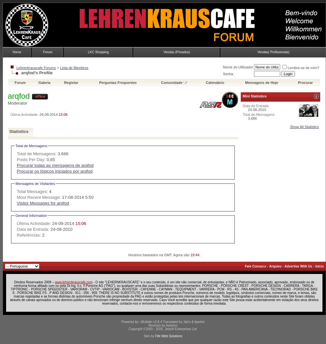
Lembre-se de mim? (300, 68)
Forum (47, 52)
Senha (228, 74)
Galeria (44, 83)
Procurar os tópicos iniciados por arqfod (55, 171)
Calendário (215, 83)
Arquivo (275, 266)
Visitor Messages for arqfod (43, 203)
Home (17, 52)
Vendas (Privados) (177, 52)
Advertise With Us (298, 266)
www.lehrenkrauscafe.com (74, 282)
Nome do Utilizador (238, 67)
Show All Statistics (304, 127)
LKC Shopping (98, 52)
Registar (71, 83)
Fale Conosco (255, 266)
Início (319, 266)
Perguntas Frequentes (118, 83)
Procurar (305, 83)
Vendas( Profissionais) (273, 52)
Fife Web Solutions (168, 336)
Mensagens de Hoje (261, 83)
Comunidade (174, 83)
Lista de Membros (74, 68)
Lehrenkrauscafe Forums (36, 68)
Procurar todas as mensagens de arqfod (55, 165)
